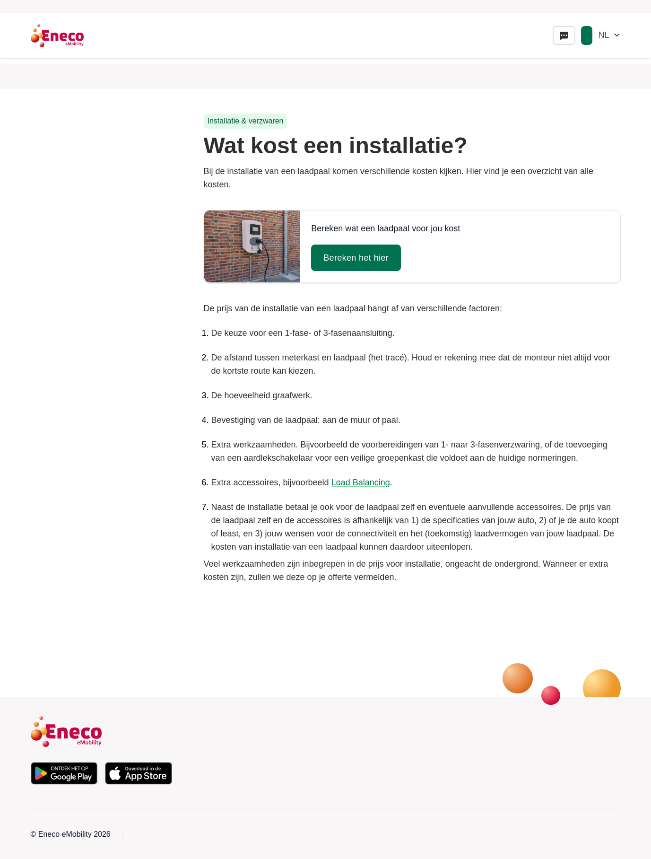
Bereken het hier (356, 258)
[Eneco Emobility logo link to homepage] (57, 35)
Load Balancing (360, 482)
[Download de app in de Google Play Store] (64, 773)
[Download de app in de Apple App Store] (138, 773)
